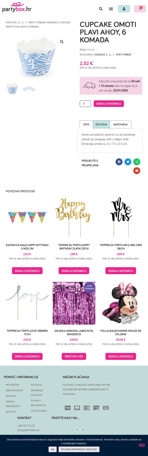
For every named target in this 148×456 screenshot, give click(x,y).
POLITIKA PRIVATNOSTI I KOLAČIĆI (79, 449)
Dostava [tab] (101, 124)
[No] (142, 445)
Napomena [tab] (120, 124)
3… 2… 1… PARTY (26, 22)
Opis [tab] (86, 124)
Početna (11, 22)
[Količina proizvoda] (85, 103)
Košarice (52, 22)
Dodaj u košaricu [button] (27, 271)
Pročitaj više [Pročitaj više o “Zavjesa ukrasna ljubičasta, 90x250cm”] (74, 356)
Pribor (41, 22)
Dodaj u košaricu (109, 103)
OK (52, 449)
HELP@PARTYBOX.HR (28, 430)
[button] (101, 9)
